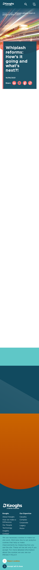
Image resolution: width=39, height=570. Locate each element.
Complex (23, 520)
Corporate (24, 522)
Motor (22, 528)
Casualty (23, 517)
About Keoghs (8, 517)
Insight (10, 13)
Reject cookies (13, 561)
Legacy (22, 525)
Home (4, 13)
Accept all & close (15, 566)
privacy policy (9, 555)
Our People (7, 525)
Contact (5, 534)
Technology (7, 528)
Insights (5, 531)
